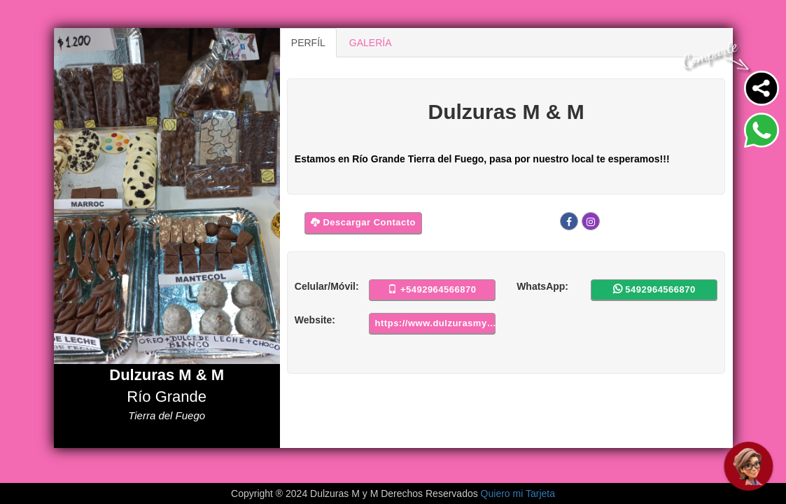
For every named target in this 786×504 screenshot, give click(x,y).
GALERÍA (370, 42)
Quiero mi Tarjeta (518, 493)
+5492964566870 (432, 289)
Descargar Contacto (363, 222)
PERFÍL (308, 42)
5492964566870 (654, 289)
